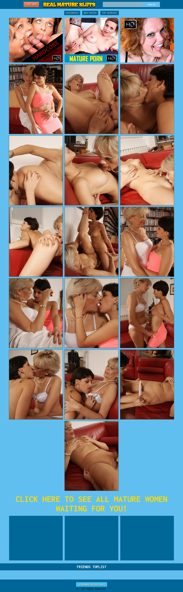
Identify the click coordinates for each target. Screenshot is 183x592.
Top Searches (109, 13)
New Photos (90, 13)
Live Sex (31, 4)
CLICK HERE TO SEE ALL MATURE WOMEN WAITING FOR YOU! (91, 503)
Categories (72, 13)
